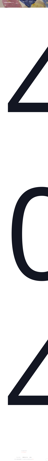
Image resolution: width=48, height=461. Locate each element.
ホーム (16, 1)
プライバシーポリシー (18, 457)
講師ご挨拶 (20, 1)
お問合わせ (30, 457)
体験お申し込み (30, 1)
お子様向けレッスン (36, 1)
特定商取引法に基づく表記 (25, 457)
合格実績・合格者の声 (25, 1)
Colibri (33, 459)
